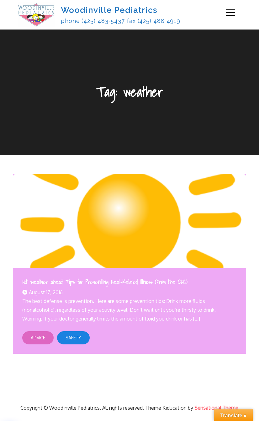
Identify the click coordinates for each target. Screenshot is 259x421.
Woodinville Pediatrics (109, 10)
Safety (73, 337)
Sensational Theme (216, 408)
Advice (38, 337)
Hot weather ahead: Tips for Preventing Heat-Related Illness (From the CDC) (104, 282)
